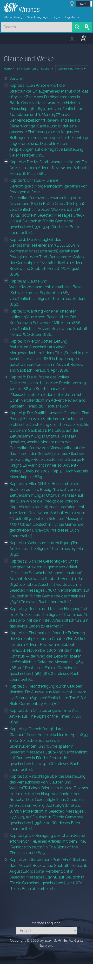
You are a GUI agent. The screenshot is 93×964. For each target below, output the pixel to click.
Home (8, 68)
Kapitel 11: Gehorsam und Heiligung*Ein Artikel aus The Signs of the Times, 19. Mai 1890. (46, 549)
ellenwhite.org (13, 17)
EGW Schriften (26, 68)
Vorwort (16, 78)
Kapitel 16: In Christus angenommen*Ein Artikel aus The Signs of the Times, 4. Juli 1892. (45, 716)
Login (56, 17)
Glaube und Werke (72, 68)
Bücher (45, 68)
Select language (37, 17)
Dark (83, 3)
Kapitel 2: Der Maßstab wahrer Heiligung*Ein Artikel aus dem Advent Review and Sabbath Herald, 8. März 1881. (49, 168)
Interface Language (45, 923)
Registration (72, 17)
